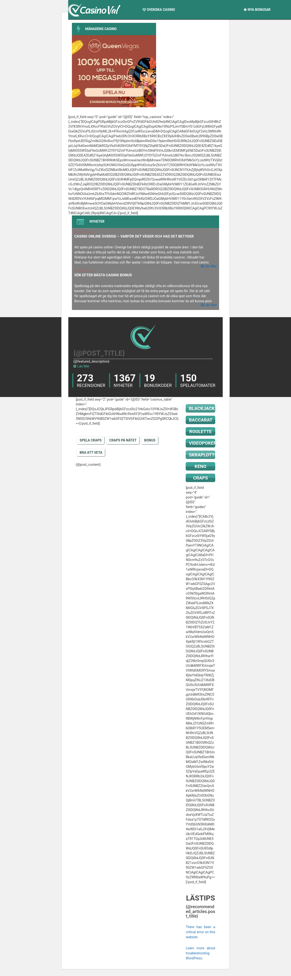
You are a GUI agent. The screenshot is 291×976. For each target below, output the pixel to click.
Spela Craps (90, 440)
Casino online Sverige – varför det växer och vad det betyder (134, 236)
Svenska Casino (158, 10)
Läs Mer (81, 366)
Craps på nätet (122, 440)
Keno (200, 466)
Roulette (200, 431)
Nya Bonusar (257, 10)
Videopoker (202, 443)
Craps (200, 478)
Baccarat (200, 420)
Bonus (149, 440)
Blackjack (202, 408)
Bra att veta (91, 452)
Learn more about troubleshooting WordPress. (200, 953)
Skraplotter (202, 455)
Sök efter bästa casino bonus (103, 275)
